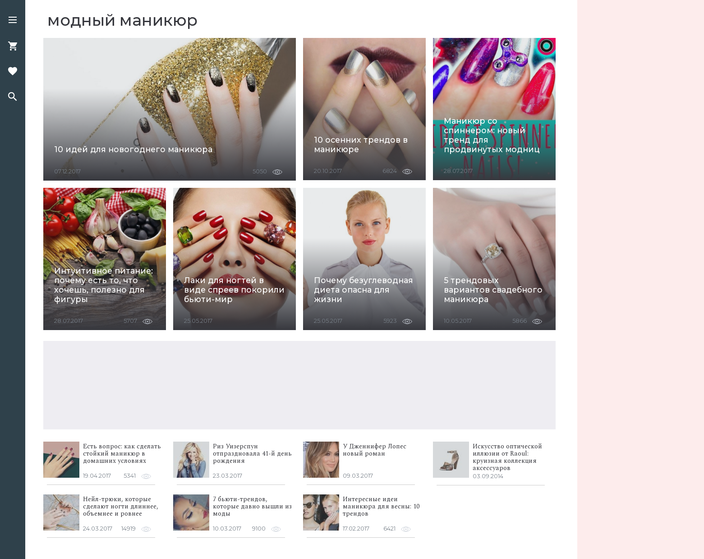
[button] (13, 21)
